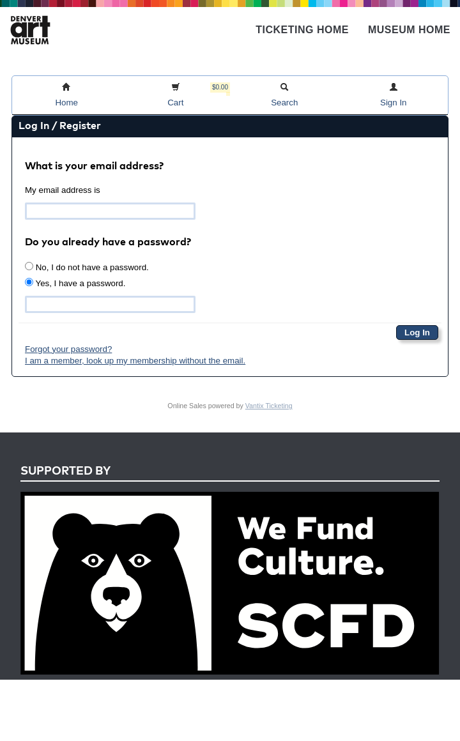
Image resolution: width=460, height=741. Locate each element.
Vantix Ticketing (269, 405)
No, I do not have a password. (87, 267)
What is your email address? (94, 167)
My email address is (62, 190)
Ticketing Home (302, 29)
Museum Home (409, 29)
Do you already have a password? (108, 243)
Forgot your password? (68, 349)
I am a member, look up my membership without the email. (135, 360)
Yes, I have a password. (75, 283)
